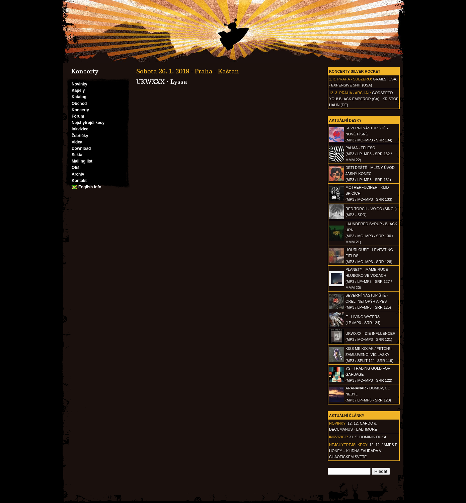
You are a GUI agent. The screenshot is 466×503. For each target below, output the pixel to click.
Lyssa (178, 81)
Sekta (77, 154)
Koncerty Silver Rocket (354, 71)
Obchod (79, 103)
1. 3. (332, 79)
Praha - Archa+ (354, 93)
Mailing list (82, 161)
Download (81, 148)
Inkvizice (80, 129)
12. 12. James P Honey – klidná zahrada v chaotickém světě (363, 451)
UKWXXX (150, 81)
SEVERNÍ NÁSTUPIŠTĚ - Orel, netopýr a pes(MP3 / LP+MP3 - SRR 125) (368, 301)
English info (89, 187)
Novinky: (337, 423)
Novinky (79, 84)
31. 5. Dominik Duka (367, 437)
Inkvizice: (338, 437)
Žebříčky (80, 135)
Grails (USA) (385, 79)
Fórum (78, 116)
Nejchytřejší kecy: (348, 445)
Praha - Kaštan (217, 71)
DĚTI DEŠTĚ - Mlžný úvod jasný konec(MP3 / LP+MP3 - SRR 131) (370, 174)
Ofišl (76, 167)
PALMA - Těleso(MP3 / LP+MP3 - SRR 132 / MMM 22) (368, 154)
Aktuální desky (345, 120)
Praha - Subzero (354, 79)
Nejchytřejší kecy (88, 122)
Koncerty (80, 110)
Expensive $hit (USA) (351, 85)
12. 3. (333, 93)
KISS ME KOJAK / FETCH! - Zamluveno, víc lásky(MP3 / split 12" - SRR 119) (369, 355)
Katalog (79, 97)
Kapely (78, 90)
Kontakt (79, 180)
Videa (77, 142)
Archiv (78, 174)
